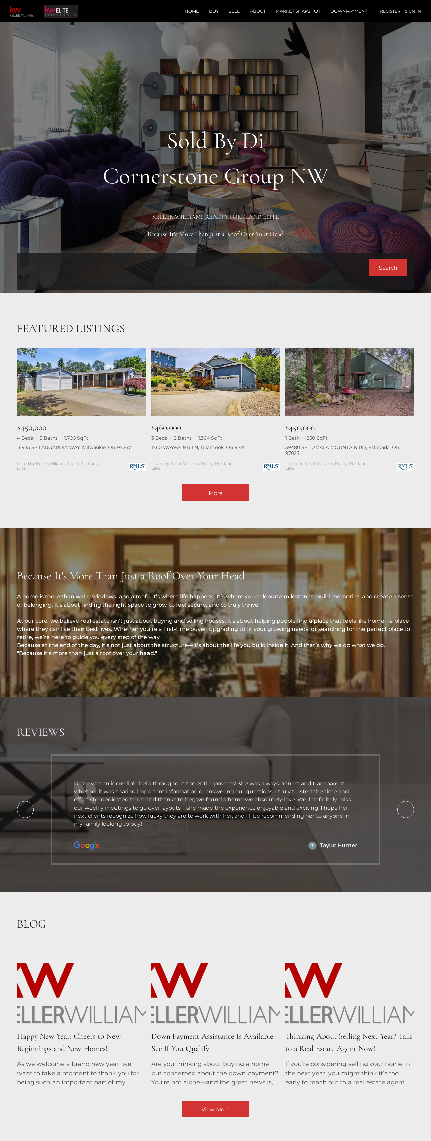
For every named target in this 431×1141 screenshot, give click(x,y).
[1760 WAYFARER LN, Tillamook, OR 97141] (215, 382)
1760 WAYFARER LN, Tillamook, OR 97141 (199, 447)
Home (192, 11)
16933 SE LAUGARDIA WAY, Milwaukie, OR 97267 (74, 447)
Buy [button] (214, 11)
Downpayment (348, 11)
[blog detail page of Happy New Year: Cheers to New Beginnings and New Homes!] (81, 1016)
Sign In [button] (413, 11)
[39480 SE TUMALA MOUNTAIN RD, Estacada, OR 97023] (349, 382)
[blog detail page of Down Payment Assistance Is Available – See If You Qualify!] (215, 1016)
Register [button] (390, 11)
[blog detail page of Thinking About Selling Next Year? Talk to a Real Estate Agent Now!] (349, 1016)
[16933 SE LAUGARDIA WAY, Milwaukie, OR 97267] (81, 382)
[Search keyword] (196, 267)
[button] (388, 267)
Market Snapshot (298, 11)
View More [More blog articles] (215, 1109)
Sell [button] (234, 11)
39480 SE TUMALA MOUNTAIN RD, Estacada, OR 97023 (342, 450)
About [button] (258, 11)
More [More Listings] (216, 493)
